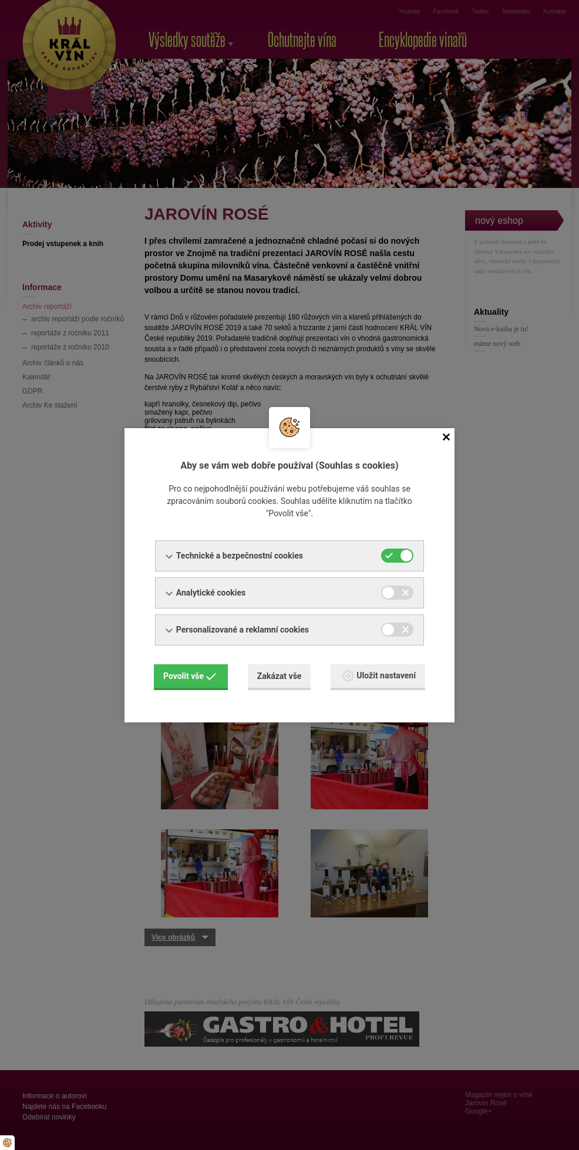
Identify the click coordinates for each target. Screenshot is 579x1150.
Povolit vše (189, 676)
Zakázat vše (279, 676)
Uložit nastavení (379, 676)
